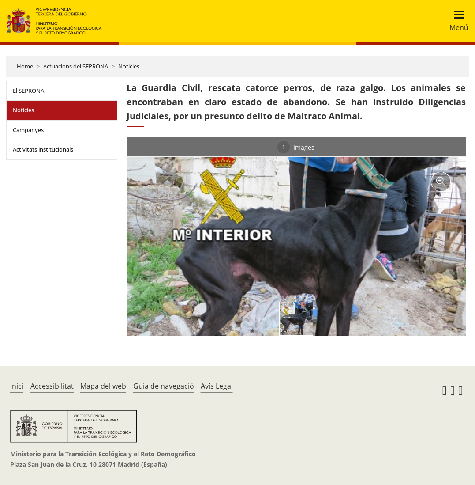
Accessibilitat (52, 386)
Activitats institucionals (43, 149)
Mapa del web (103, 386)
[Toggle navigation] (456, 21)
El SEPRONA (28, 91)
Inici (16, 386)
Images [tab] (295, 147)
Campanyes (28, 130)
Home (25, 66)
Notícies (128, 66)
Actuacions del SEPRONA (75, 66)
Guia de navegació (163, 386)
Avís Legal (217, 386)
